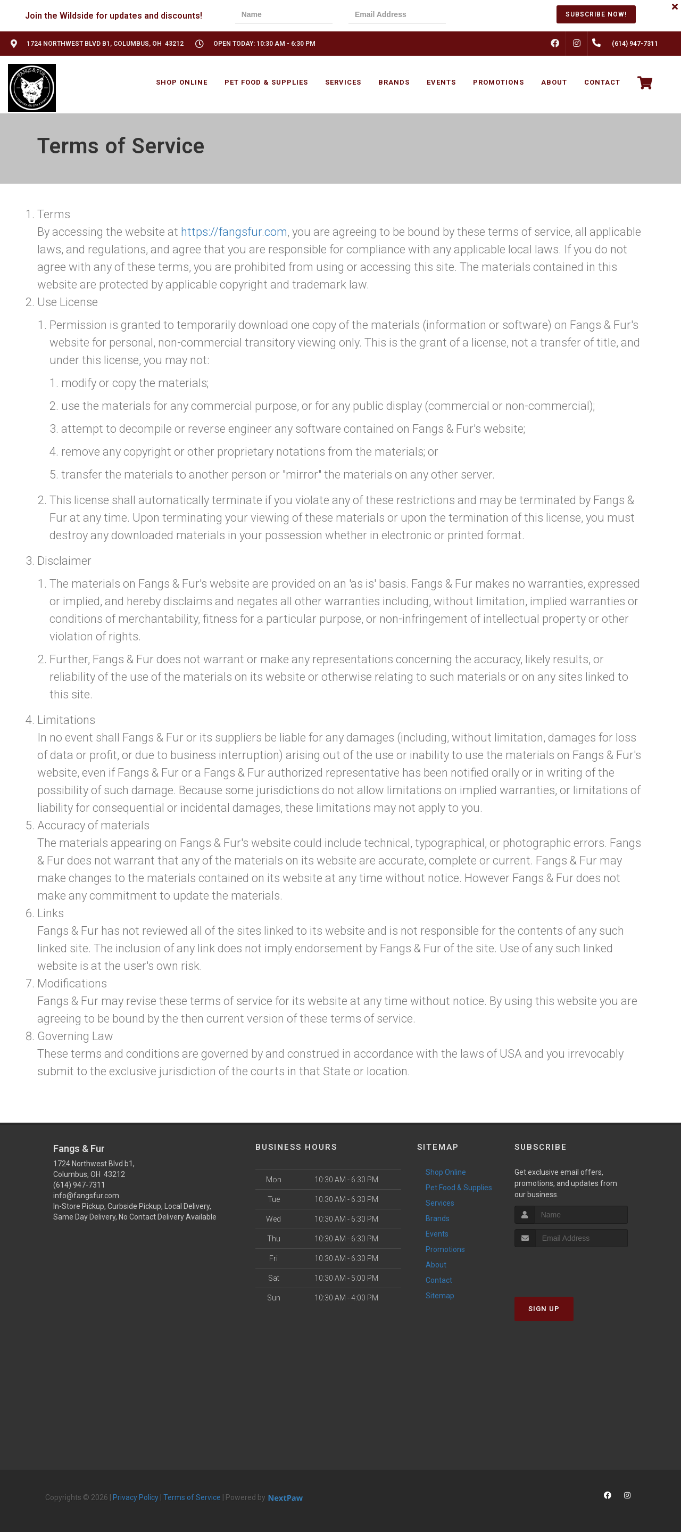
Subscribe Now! (596, 14)
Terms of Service (192, 1497)
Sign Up (544, 1309)
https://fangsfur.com (234, 231)
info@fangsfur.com (86, 1195)
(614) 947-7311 (79, 1185)
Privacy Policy (136, 1497)
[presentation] (498, 15)
